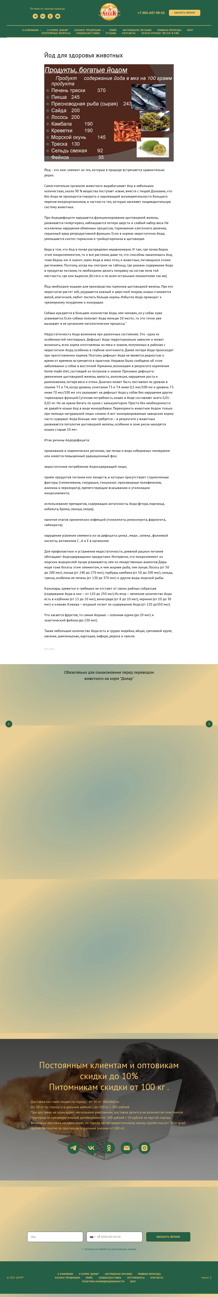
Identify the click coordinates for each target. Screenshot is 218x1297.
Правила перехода (169, 30)
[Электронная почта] (57, 17)
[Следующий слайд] (209, 728)
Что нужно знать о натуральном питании (35, 740)
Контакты (129, 33)
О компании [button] (30, 30)
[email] (127, 1151)
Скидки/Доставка (88, 33)
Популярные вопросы (56, 33)
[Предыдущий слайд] (9, 728)
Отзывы (111, 33)
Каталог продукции (67, 1280)
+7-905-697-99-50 (151, 13)
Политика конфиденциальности (103, 1284)
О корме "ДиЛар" (89, 1277)
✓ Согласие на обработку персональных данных (109, 1252)
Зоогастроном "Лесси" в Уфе (160, 33)
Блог (190, 30)
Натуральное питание (137, 30)
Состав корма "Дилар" (83, 738)
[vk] (42, 17)
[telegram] (35, 17)
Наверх (206, 1281)
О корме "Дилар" (58, 30)
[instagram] (144, 1151)
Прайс (113, 30)
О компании (65, 1277)
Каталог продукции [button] (88, 30)
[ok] (50, 17)
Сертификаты (136, 1280)
